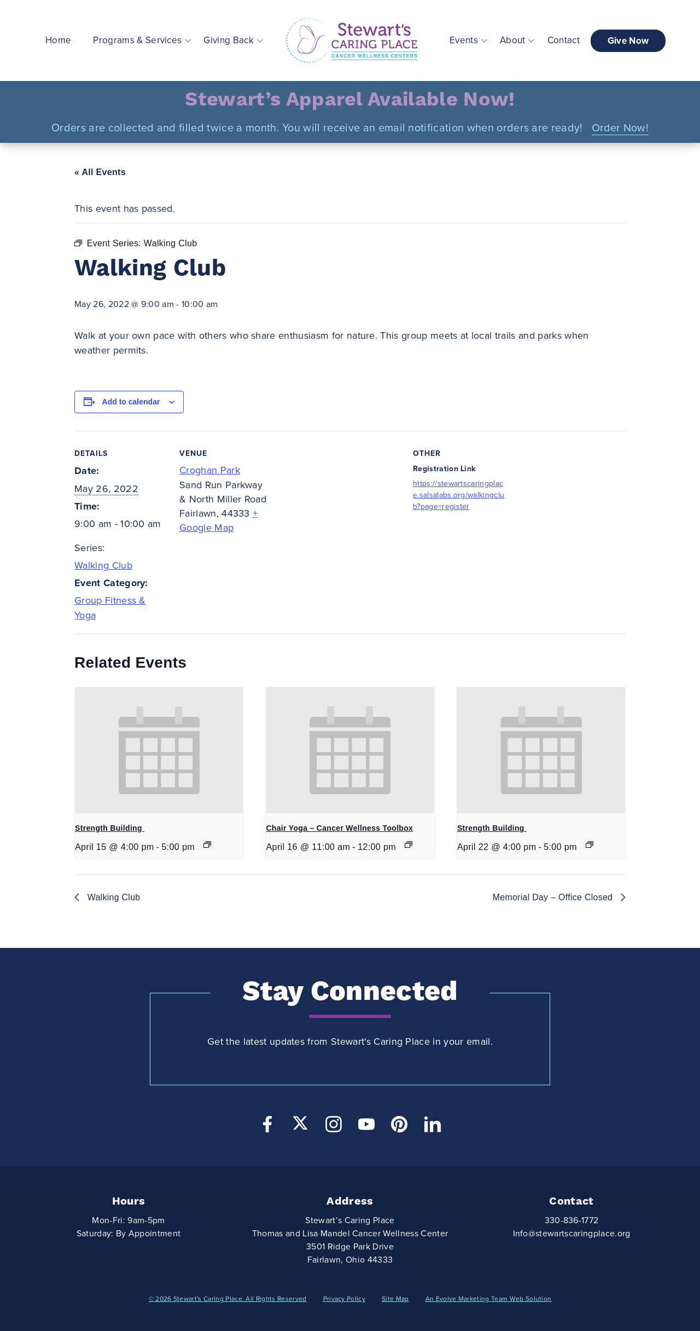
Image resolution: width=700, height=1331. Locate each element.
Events (464, 40)
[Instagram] (333, 1127)
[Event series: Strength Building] (207, 844)
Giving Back (228, 40)
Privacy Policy (344, 1299)
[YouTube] (366, 1127)
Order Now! (620, 128)
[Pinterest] (399, 1127)
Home (58, 40)
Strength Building (109, 828)
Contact (563, 40)
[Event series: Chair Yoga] (408, 844)
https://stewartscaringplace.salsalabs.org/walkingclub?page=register (458, 495)
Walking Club (103, 565)
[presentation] (159, 750)
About (513, 40)
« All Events (100, 172)
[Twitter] (300, 1123)
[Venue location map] (342, 506)
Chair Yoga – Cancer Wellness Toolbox (339, 828)
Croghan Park (209, 470)
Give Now (628, 41)
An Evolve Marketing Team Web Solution (488, 1299)
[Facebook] (267, 1127)
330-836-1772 (572, 1220)
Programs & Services (137, 40)
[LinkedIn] (432, 1127)
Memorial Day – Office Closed (553, 897)
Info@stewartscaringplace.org (572, 1233)
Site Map (395, 1299)
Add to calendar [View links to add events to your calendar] (131, 401)
